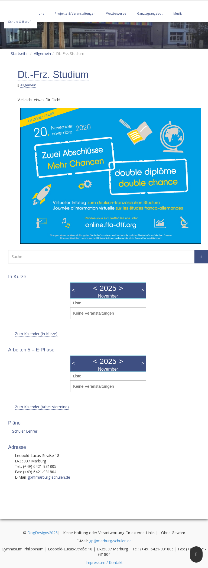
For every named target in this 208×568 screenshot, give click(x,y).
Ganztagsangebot (149, 13)
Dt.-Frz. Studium (53, 74)
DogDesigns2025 (42, 532)
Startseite (19, 53)
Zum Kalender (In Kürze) (36, 333)
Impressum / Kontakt (104, 562)
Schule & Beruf (19, 21)
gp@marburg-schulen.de (49, 477)
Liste (77, 303)
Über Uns (37, 13)
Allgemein (42, 53)
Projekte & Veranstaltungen (75, 13)
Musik (177, 13)
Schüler (18, 431)
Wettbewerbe (116, 13)
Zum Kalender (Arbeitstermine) (42, 406)
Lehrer (31, 431)
